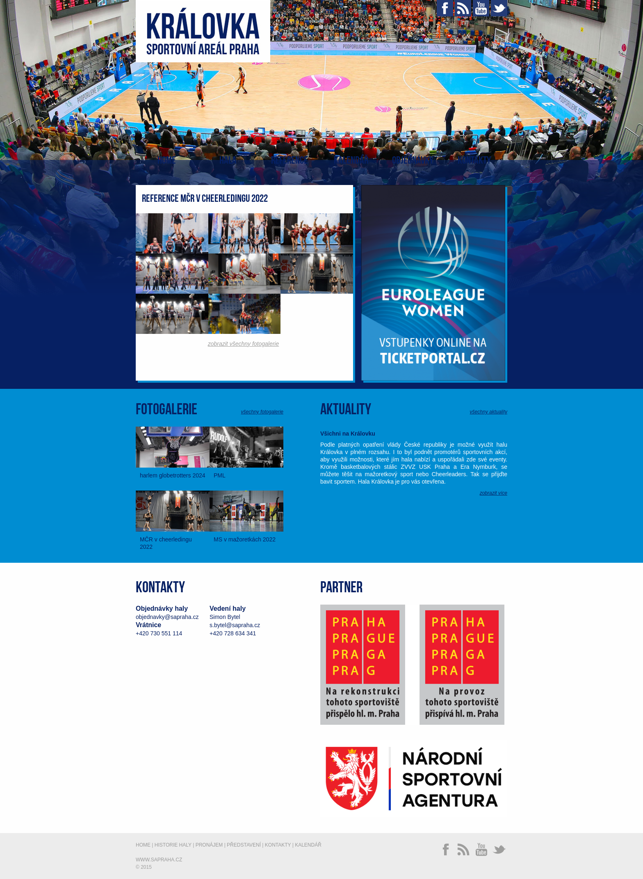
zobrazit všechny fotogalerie (243, 343)
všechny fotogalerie (262, 412)
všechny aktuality (488, 412)
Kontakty (474, 160)
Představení (244, 845)
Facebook (445, 8)
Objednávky (412, 160)
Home (166, 160)
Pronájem (209, 845)
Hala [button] (228, 160)
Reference (289, 160)
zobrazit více (493, 493)
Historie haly (173, 845)
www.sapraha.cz (159, 860)
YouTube (481, 8)
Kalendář (351, 160)
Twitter (499, 8)
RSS (463, 8)
